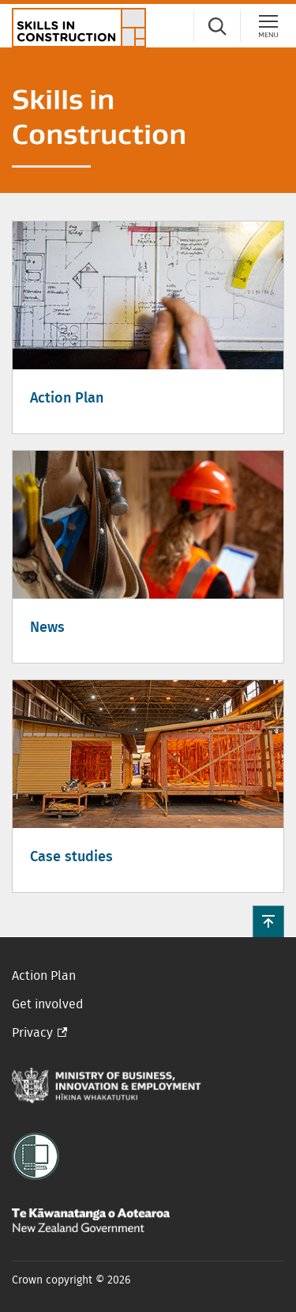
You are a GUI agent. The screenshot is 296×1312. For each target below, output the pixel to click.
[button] (268, 921)
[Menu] (268, 26)
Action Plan (66, 398)
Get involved (48, 1004)
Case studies (71, 857)
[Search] (217, 26)
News (47, 628)
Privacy (32, 1033)
